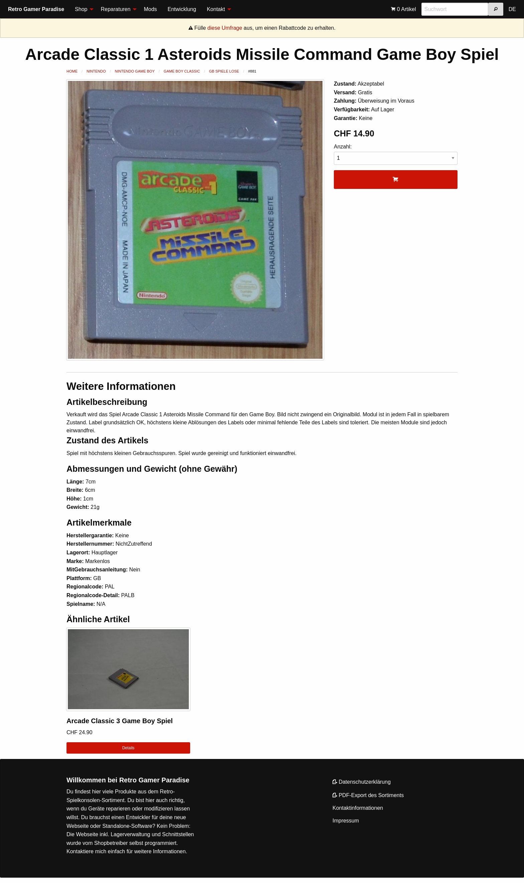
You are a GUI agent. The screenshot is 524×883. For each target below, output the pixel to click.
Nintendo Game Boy (135, 71)
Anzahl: (395, 154)
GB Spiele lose (224, 71)
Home (72, 71)
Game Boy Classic (182, 71)
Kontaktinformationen (358, 808)
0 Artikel (403, 9)
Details (128, 748)
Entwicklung (182, 9)
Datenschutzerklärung (362, 782)
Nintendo (96, 71)
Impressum (346, 820)
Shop (81, 9)
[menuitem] (82, 9)
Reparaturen (115, 9)
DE (512, 9)
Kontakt (216, 9)
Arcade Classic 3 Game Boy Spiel (120, 721)
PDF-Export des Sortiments (368, 795)
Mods (150, 9)
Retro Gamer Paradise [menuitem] (36, 9)
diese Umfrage (225, 28)
